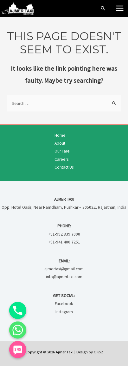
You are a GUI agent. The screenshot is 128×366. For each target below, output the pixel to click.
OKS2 (98, 351)
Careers (61, 159)
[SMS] (17, 349)
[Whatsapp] (17, 330)
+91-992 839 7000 (64, 234)
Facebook (64, 303)
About (59, 143)
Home (60, 135)
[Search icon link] (103, 8)
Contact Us (64, 167)
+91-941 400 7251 (64, 242)
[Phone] (17, 310)
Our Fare (62, 151)
